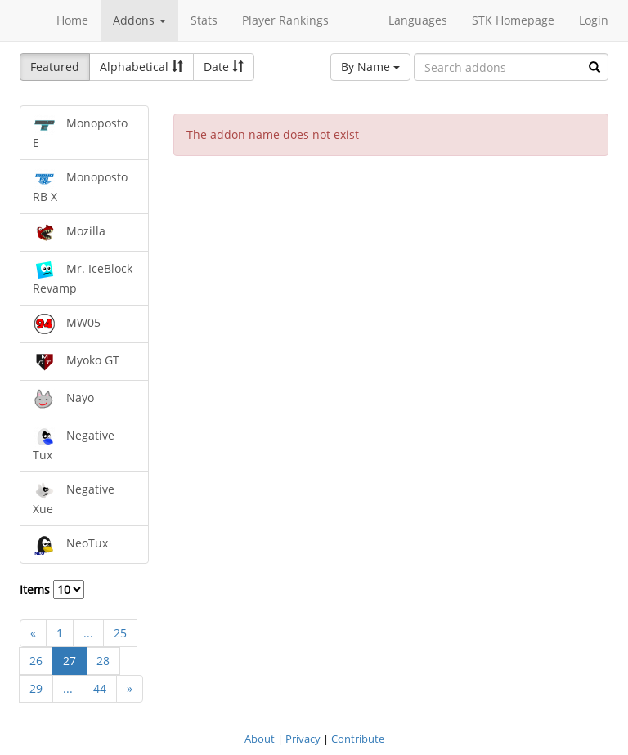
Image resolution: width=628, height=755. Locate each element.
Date (224, 66)
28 (103, 660)
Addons (139, 20)
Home (72, 20)
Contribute (357, 738)
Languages (417, 20)
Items (52, 589)
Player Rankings (285, 20)
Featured (54, 66)
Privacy (303, 738)
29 (36, 688)
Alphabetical (141, 66)
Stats (204, 20)
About (259, 738)
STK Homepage (513, 20)
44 (99, 688)
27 (69, 660)
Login (593, 20)
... (88, 633)
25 (120, 633)
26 (36, 660)
